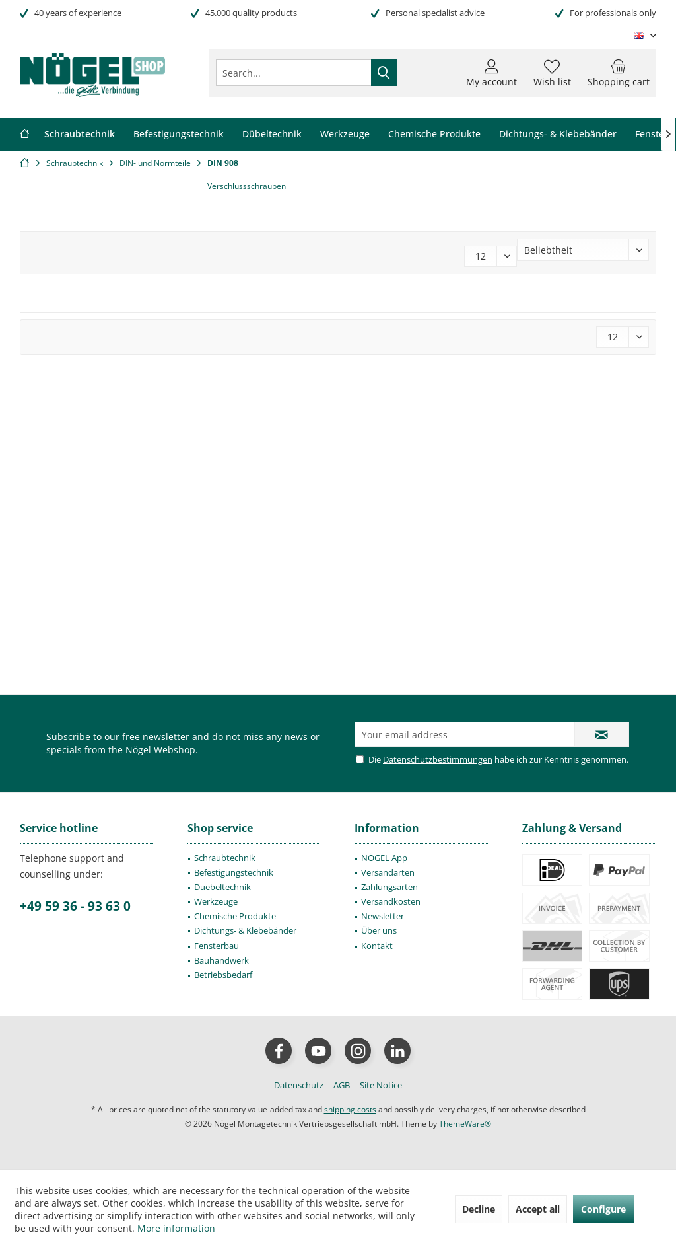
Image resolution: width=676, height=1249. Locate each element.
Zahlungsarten (389, 887)
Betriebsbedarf (223, 975)
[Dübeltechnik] (272, 134)
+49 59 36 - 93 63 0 (75, 906)
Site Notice (381, 1085)
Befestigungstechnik (233, 872)
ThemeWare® (465, 1123)
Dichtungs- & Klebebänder (245, 930)
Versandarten (388, 872)
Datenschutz (298, 1085)
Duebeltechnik (222, 887)
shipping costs (350, 1109)
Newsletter (382, 916)
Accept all (538, 1209)
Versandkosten (391, 901)
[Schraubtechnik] (79, 134)
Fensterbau (216, 946)
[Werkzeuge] (345, 134)
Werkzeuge (216, 901)
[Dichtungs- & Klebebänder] (558, 134)
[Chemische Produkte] (434, 134)
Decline (478, 1209)
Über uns (379, 930)
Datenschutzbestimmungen (437, 759)
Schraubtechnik (224, 858)
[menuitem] (618, 73)
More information (176, 1228)
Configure (603, 1209)
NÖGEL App (384, 858)
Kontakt (377, 946)
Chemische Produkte (235, 916)
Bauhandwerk (221, 960)
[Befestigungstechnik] (178, 134)
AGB (341, 1085)
